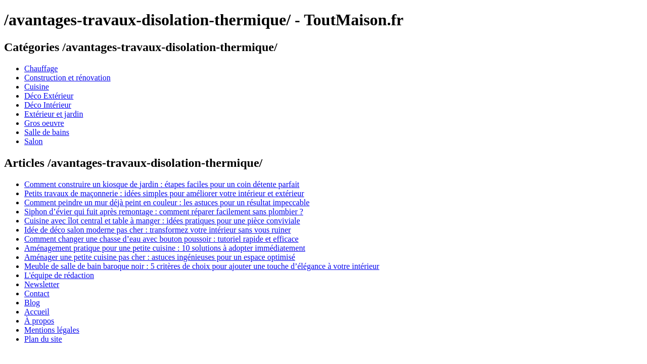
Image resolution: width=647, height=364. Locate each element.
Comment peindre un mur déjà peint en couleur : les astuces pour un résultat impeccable (166, 202)
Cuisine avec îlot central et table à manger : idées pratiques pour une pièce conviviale (162, 220)
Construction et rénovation (67, 77)
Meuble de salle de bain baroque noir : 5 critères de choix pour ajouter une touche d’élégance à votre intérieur (201, 266)
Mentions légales (51, 330)
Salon (33, 141)
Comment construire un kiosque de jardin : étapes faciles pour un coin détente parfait (161, 184)
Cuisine (36, 86)
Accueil (37, 311)
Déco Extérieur (48, 96)
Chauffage (41, 68)
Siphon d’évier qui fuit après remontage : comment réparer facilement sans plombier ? (163, 211)
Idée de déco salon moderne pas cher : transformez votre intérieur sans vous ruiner (157, 229)
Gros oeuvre (44, 123)
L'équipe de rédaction (59, 275)
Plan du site (43, 339)
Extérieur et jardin (53, 114)
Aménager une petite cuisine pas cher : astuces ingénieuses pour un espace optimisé (159, 257)
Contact (37, 293)
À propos (39, 320)
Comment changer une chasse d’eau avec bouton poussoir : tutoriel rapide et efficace (161, 239)
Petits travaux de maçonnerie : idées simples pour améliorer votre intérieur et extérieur (164, 193)
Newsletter (41, 284)
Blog (32, 302)
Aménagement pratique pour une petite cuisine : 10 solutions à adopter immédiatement (164, 248)
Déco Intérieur (47, 105)
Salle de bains (46, 132)
